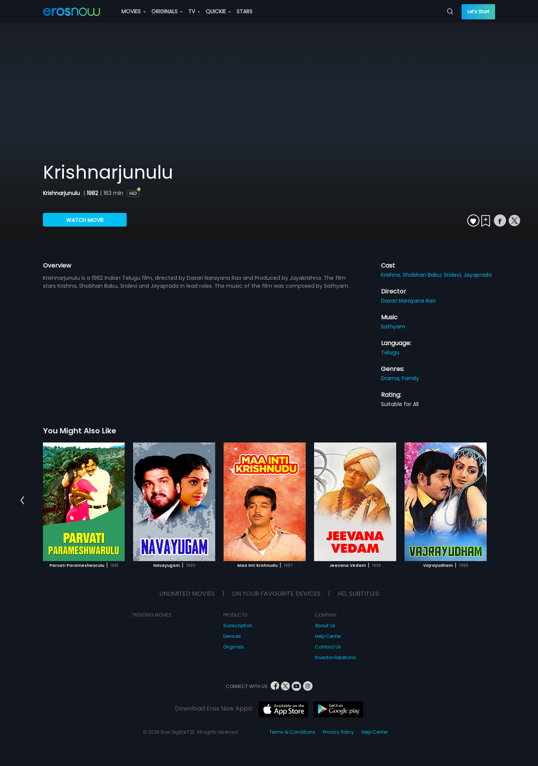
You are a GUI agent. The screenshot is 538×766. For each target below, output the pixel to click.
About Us (325, 625)
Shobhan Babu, (423, 275)
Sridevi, (453, 275)
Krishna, (392, 275)
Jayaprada (477, 275)
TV (194, 11)
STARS (244, 11)
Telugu (390, 352)
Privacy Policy (338, 732)
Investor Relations (335, 657)
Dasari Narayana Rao (408, 300)
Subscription (237, 625)
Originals (233, 647)
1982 (92, 193)
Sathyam (393, 326)
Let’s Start (478, 11)
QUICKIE (218, 11)
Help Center (328, 636)
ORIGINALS (167, 11)
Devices (232, 636)
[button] (22, 500)
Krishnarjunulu (62, 193)
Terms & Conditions (292, 732)
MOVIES (133, 11)
